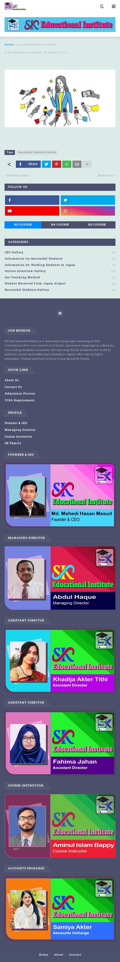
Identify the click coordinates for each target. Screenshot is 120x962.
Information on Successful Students (60, 259)
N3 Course (97, 225)
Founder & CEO (16, 423)
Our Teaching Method (60, 277)
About (58, 955)
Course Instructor (18, 437)
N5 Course (23, 225)
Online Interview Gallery (60, 271)
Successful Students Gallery (36, 44)
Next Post (105, 175)
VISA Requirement (20, 400)
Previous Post (17, 175)
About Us (12, 380)
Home (9, 44)
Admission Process (20, 394)
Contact (75, 955)
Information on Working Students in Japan (60, 265)
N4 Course (60, 225)
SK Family (13, 443)
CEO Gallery (60, 252)
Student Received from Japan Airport (60, 283)
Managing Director (20, 430)
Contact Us (13, 387)
